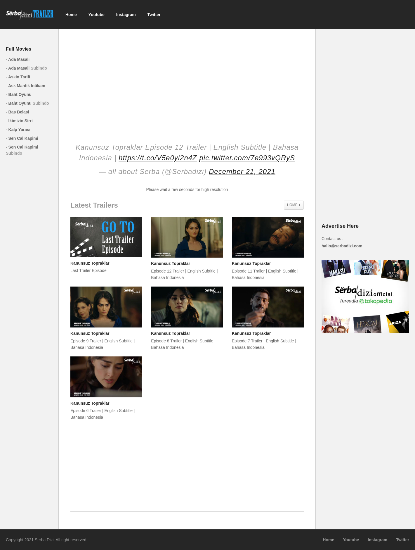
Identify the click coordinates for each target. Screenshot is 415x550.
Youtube (96, 14)
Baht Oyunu (19, 94)
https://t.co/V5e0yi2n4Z (158, 158)
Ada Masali (17, 59)
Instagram (126, 14)
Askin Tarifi (18, 77)
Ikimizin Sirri (19, 120)
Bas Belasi (17, 112)
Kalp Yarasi (18, 129)
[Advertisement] (187, 82)
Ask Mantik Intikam (25, 85)
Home (71, 14)
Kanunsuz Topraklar (90, 263)
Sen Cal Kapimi (22, 138)
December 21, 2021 (242, 171)
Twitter (154, 14)
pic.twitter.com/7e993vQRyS (247, 158)
